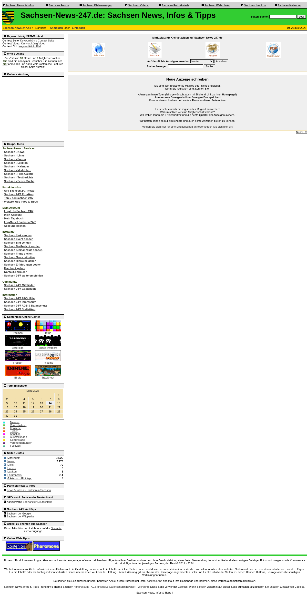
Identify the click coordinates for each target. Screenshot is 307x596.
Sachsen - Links (14, 155)
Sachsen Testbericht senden (22, 246)
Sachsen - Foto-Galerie (18, 173)
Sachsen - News (14, 151)
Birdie (18, 376)
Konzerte (15, 428)
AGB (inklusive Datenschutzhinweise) (113, 586)
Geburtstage (17, 439)
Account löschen (15, 225)
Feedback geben (14, 268)
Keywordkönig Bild (30, 46)
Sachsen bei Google (19, 513)
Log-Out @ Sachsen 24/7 (20, 222)
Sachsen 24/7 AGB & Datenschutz (25, 305)
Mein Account (13, 214)
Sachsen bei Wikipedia (20, 516)
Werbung (143, 586)
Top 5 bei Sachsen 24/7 (18, 197)
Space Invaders (48, 346)
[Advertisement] (32, 107)
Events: (11, 468)
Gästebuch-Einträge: (19, 478)
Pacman (18, 331)
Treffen (14, 431)
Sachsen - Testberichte (18, 177)
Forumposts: (14, 474)
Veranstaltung (18, 425)
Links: (10, 464)
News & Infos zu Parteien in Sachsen (29, 490)
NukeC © (301, 132)
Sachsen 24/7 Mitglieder (19, 285)
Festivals (15, 445)
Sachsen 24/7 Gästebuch (20, 288)
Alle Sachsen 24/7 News (19, 190)
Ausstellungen (18, 436)
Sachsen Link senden (17, 235)
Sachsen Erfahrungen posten (22, 264)
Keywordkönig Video (33, 43)
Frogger (18, 361)
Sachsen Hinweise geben (20, 260)
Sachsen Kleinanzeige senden (23, 249)
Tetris (48, 331)
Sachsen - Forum (15, 159)
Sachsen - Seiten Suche (19, 181)
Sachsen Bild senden (17, 242)
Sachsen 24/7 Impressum (20, 301)
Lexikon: (12, 471)
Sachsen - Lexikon (16, 162)
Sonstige (15, 433)
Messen (15, 422)
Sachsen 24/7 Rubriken (18, 194)
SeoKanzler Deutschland (37, 501)
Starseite (56, 528)
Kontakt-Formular (15, 271)
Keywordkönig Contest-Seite (37, 40)
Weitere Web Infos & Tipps (21, 201)
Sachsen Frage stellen (18, 253)
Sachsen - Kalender (16, 166)
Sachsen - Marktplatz (17, 170)
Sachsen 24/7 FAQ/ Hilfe (19, 298)
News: (11, 461)
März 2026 (33, 390)
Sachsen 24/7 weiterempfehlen (23, 275)
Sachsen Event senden (18, 238)
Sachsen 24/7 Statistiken (19, 309)
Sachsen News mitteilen (19, 257)
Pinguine (48, 361)
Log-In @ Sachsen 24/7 (18, 211)
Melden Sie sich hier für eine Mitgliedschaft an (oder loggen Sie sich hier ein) (187, 126)
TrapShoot (48, 376)
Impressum (82, 586)
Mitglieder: (13, 457)
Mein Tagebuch (13, 218)
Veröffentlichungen (21, 442)
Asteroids (18, 346)
